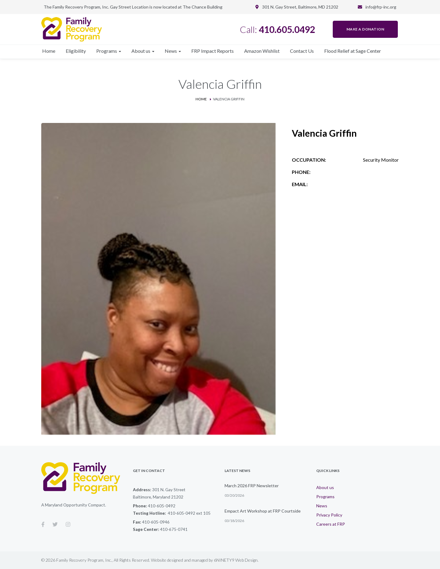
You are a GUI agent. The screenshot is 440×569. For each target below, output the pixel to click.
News (321, 505)
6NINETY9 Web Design (236, 560)
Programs (325, 496)
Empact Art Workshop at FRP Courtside (263, 510)
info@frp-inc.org (380, 6)
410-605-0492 (161, 505)
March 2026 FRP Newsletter (252, 485)
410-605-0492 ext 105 (189, 513)
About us (325, 487)
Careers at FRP (330, 524)
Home (201, 99)
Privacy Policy (329, 514)
